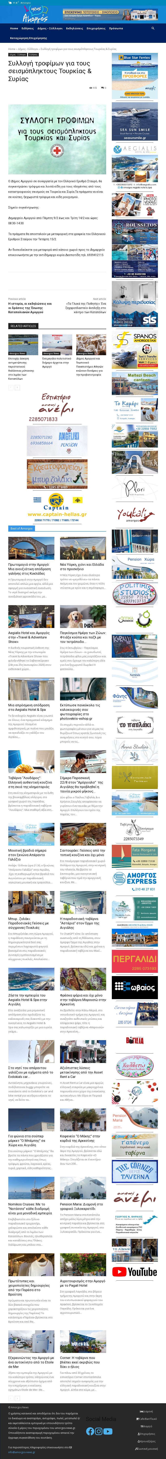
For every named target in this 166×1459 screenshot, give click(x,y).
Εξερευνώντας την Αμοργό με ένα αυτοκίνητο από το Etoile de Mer (31, 1362)
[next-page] (17, 387)
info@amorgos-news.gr (21, 1452)
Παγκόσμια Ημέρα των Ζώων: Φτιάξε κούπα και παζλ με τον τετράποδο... (83, 637)
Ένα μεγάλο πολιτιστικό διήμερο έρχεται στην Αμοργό (56, 362)
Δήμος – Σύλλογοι (49, 28)
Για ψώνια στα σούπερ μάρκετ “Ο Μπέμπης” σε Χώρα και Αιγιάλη (26, 1140)
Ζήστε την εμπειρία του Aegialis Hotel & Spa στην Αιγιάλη (27, 999)
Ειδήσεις (28, 28)
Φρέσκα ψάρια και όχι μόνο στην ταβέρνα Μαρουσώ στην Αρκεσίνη (83, 999)
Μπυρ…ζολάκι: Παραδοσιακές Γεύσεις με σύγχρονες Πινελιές (28, 923)
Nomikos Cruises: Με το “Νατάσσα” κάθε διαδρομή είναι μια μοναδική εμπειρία (30, 1208)
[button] (153, 28)
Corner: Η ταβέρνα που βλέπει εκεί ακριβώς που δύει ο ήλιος (80, 1362)
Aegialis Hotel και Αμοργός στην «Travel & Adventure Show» (29, 637)
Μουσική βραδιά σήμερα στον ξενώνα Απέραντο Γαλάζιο (27, 854)
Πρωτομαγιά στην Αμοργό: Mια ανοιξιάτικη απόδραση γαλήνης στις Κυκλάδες (29, 569)
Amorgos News (17, 353)
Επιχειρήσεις (96, 28)
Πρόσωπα (116, 28)
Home (14, 28)
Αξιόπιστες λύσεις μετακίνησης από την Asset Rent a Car (81, 1072)
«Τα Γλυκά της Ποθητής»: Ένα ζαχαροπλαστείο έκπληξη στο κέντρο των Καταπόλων (85, 308)
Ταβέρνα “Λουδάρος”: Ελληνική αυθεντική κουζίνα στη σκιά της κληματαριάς (30, 782)
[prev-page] (10, 387)
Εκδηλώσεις (74, 28)
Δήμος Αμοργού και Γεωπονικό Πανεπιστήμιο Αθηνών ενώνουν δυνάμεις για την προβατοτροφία (89, 366)
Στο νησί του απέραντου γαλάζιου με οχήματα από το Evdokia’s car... (30, 1072)
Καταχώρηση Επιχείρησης (28, 38)
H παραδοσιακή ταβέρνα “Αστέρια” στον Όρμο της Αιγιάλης (79, 923)
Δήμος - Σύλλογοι (28, 49)
